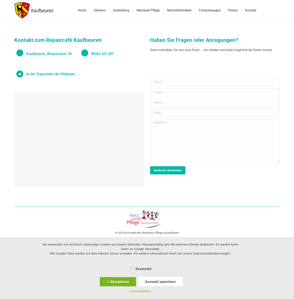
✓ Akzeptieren (118, 281)
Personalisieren (140, 291)
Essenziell (140, 268)
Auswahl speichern (160, 281)
